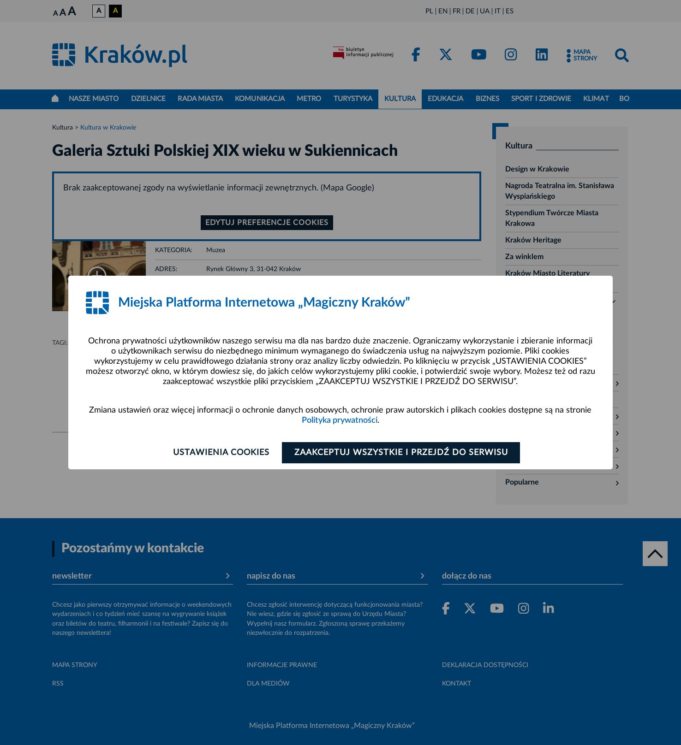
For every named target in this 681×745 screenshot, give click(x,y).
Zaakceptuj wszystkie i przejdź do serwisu (401, 453)
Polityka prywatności (339, 420)
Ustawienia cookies (221, 453)
